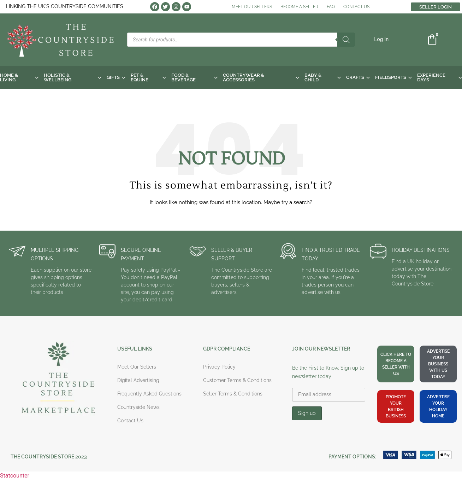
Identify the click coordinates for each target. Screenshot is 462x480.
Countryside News (138, 407)
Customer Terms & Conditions (237, 380)
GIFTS (116, 77)
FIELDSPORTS (393, 77)
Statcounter (14, 475)
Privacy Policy (219, 367)
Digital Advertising (138, 380)
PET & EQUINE (148, 77)
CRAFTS (358, 77)
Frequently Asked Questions (149, 394)
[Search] (346, 40)
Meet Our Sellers (136, 367)
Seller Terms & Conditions (232, 394)
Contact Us (130, 420)
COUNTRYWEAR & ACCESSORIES (261, 77)
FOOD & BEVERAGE (194, 77)
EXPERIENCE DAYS (439, 77)
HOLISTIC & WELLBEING (72, 77)
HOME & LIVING (19, 77)
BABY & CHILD (322, 77)
